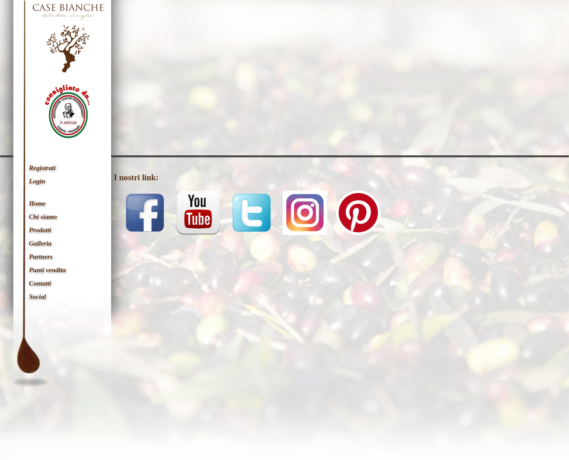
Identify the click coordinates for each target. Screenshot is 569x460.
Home (37, 203)
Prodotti (40, 230)
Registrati (42, 167)
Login (37, 181)
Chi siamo (43, 216)
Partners (40, 256)
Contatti (40, 283)
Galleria (40, 243)
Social (37, 296)
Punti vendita (47, 270)
